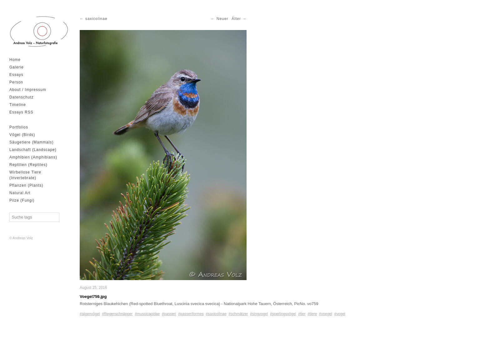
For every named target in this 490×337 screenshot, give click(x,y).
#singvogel (259, 314)
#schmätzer (238, 314)
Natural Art (20, 193)
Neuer (222, 19)
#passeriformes (191, 314)
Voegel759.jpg (93, 296)
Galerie (16, 67)
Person (16, 82)
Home (15, 60)
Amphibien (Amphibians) (33, 157)
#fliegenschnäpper (117, 314)
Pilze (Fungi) (21, 200)
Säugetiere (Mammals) (31, 142)
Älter (236, 19)
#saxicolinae (216, 314)
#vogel (339, 314)
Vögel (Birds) (22, 135)
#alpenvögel (90, 314)
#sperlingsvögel (283, 314)
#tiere (312, 314)
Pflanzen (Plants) (26, 185)
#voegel (325, 314)
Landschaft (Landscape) (33, 150)
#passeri (169, 314)
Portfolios (18, 127)
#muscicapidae (147, 314)
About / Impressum (27, 90)
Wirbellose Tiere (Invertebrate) (25, 175)
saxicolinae (96, 19)
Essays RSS (21, 112)
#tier (301, 314)
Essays (16, 75)
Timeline (17, 105)
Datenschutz (21, 97)
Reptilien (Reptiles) (28, 165)
